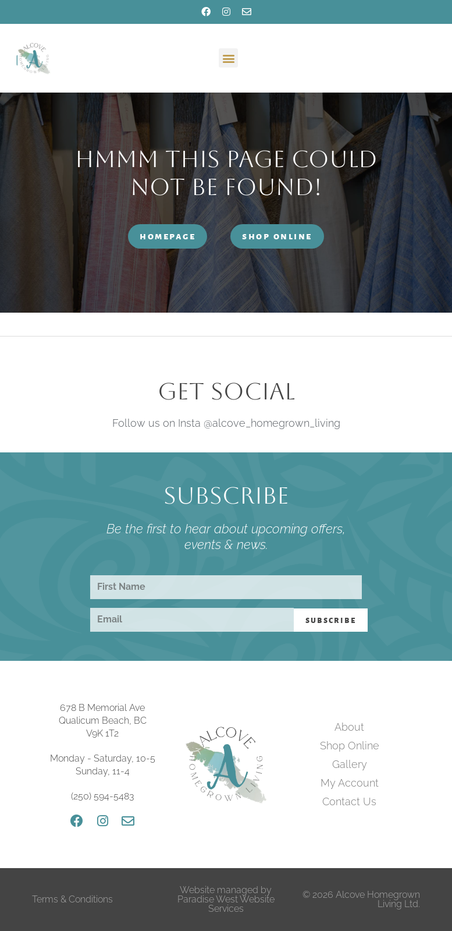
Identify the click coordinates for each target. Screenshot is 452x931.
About (349, 727)
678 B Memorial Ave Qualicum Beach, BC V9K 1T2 (103, 720)
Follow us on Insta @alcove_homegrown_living (226, 423)
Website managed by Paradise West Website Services (226, 899)
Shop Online (349, 745)
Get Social (226, 391)
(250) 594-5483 (102, 796)
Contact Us (349, 801)
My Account (350, 783)
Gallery (349, 764)
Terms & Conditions (72, 899)
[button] (228, 58)
